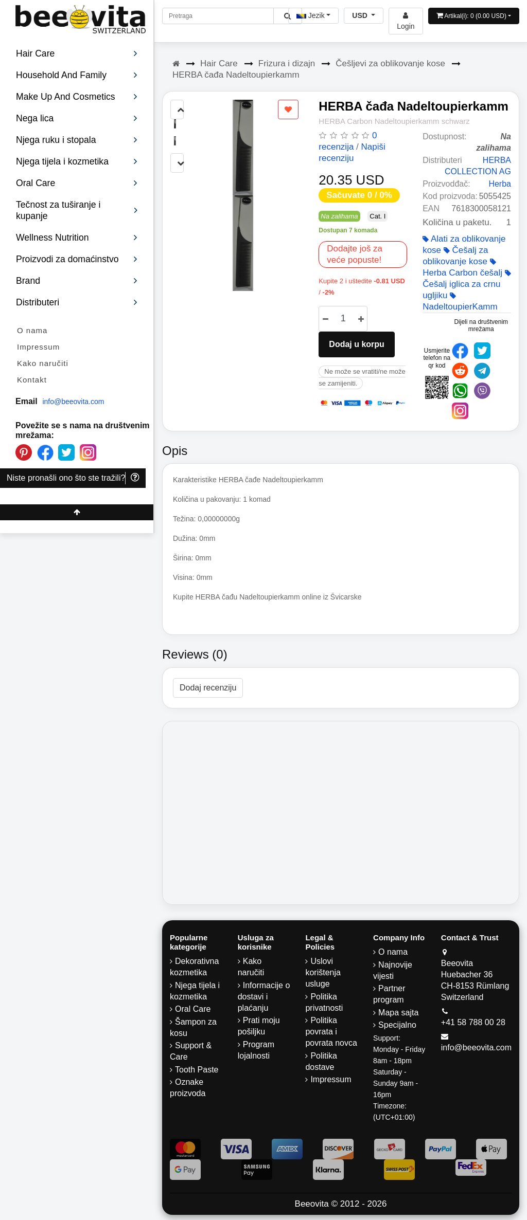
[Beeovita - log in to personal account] (406, 21)
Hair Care (219, 63)
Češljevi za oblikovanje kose (390, 63)
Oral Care (192, 1009)
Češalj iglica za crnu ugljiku (467, 284)
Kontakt (32, 379)
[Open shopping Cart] (473, 16)
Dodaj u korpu (356, 344)
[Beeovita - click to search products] (287, 16)
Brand (77, 281)
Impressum (38, 346)
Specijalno (397, 1025)
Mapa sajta (398, 1012)
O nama (32, 330)
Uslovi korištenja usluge (322, 972)
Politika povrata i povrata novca (331, 1031)
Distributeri (77, 302)
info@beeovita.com (73, 401)
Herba (499, 183)
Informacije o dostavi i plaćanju (264, 996)
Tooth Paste (197, 1069)
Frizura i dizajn (286, 63)
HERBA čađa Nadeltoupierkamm (236, 75)
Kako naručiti (42, 363)
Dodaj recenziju (208, 687)
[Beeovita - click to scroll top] (76, 512)
